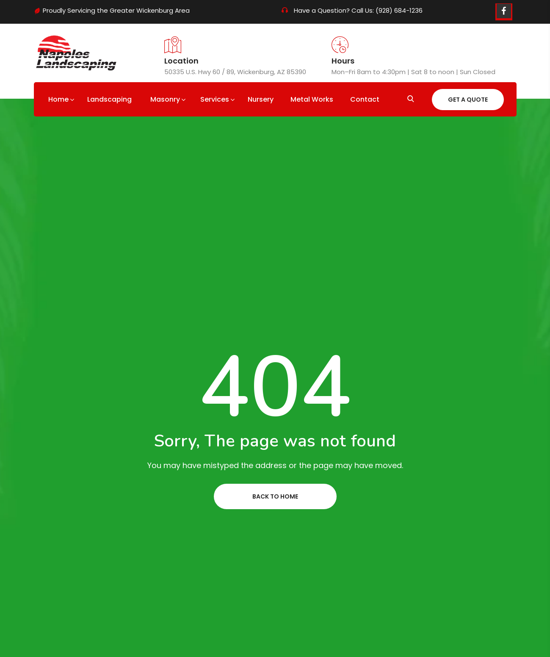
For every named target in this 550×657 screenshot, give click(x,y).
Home (58, 99)
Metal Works (311, 99)
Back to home (275, 496)
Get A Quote (468, 99)
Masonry (165, 99)
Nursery (261, 99)
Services (214, 99)
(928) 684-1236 (399, 10)
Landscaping (109, 99)
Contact (364, 99)
